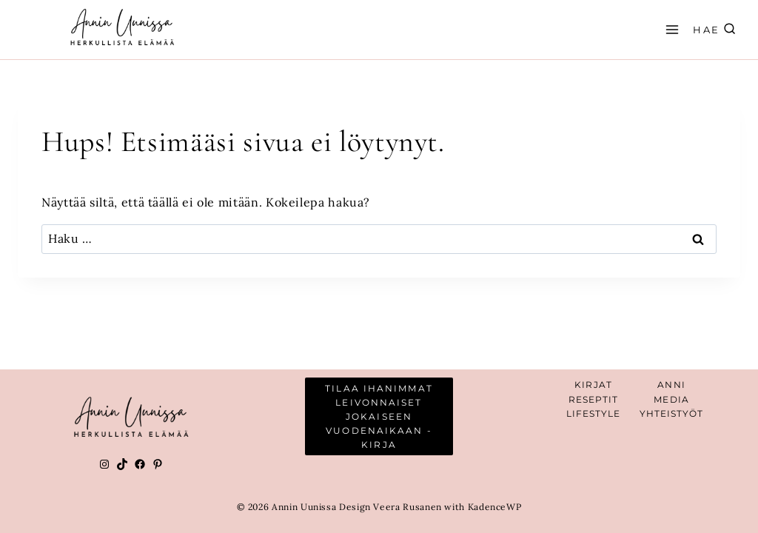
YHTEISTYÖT (672, 413)
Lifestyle (593, 413)
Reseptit (593, 399)
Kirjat (593, 384)
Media (671, 399)
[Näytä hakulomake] (725, 30)
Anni (671, 384)
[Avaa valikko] (669, 29)
